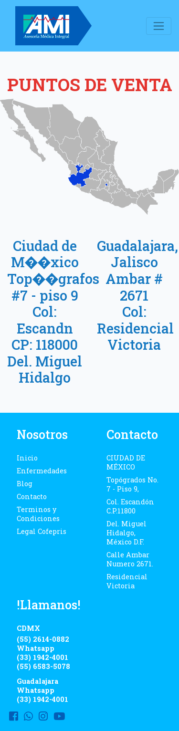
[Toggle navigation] (158, 26)
